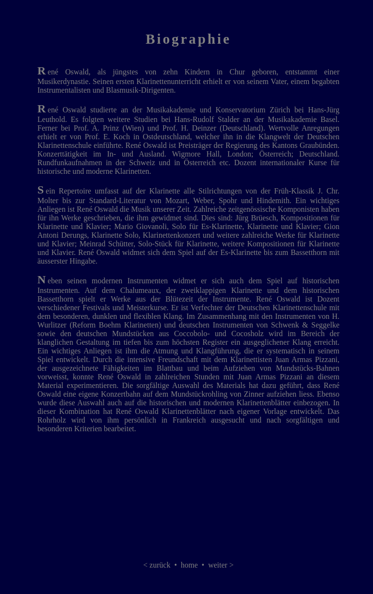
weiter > (220, 565)
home (189, 565)
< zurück (157, 565)
